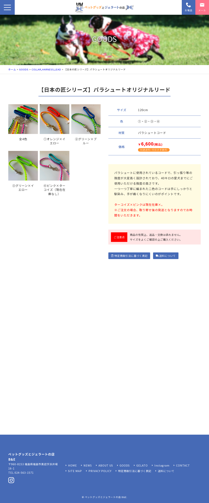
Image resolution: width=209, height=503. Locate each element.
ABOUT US (105, 465)
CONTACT (183, 465)
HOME (72, 465)
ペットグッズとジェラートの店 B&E (106, 497)
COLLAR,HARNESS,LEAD (46, 69)
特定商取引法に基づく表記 (129, 256)
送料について (166, 256)
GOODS (24, 69)
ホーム (12, 69)
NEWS (88, 465)
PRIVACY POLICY (99, 471)
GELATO (142, 465)
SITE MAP (75, 471)
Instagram (161, 465)
